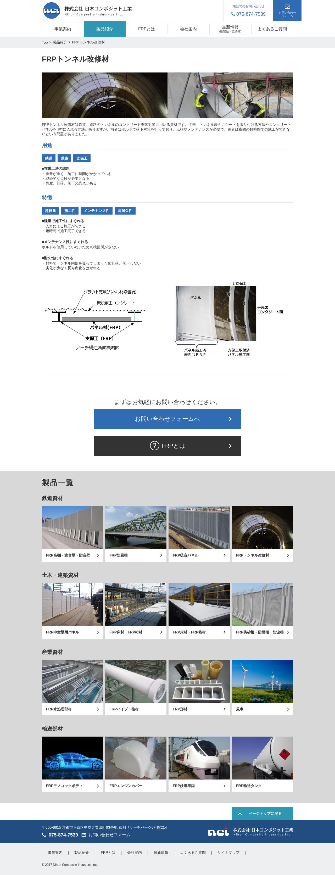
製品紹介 (104, 29)
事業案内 (62, 29)
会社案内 (188, 29)
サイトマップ (228, 852)
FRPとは (146, 29)
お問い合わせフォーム (287, 14)
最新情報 (161, 852)
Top (45, 42)
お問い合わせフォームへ (167, 419)
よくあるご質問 (272, 29)
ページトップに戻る (265, 813)
